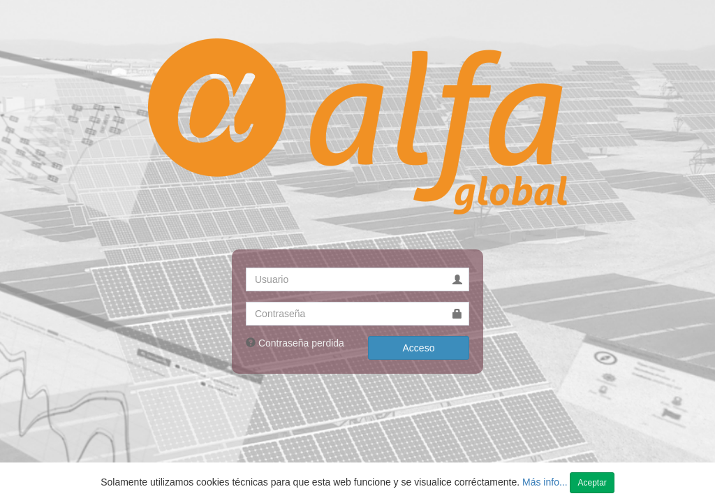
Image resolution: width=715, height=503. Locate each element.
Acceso (419, 347)
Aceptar (591, 483)
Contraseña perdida (301, 343)
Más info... (546, 482)
